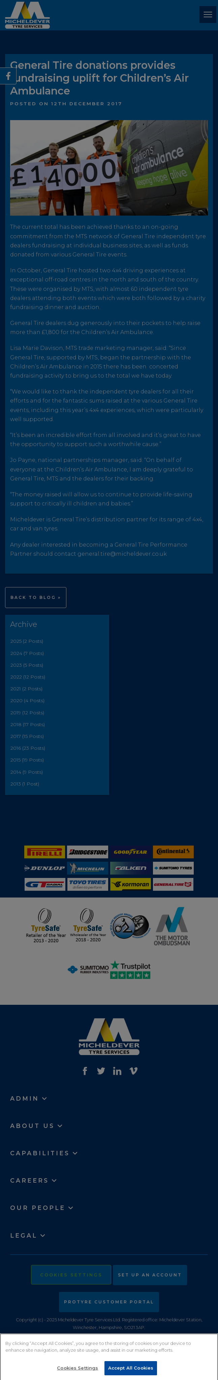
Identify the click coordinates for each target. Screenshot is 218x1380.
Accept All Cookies (130, 1371)
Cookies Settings (77, 1371)
